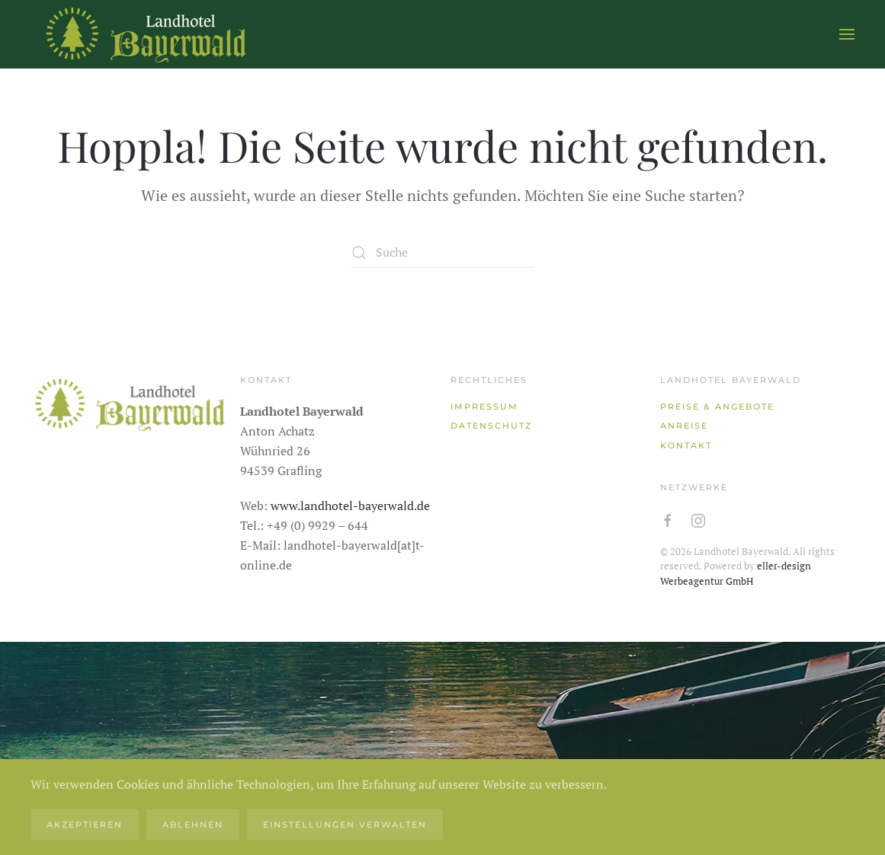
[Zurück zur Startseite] (144, 34)
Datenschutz (491, 425)
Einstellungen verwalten (345, 824)
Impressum (484, 406)
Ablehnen (192, 824)
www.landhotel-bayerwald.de (350, 505)
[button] (847, 34)
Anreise (684, 425)
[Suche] (442, 253)
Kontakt (686, 445)
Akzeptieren (84, 824)
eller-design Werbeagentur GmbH (735, 573)
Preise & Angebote (717, 406)
